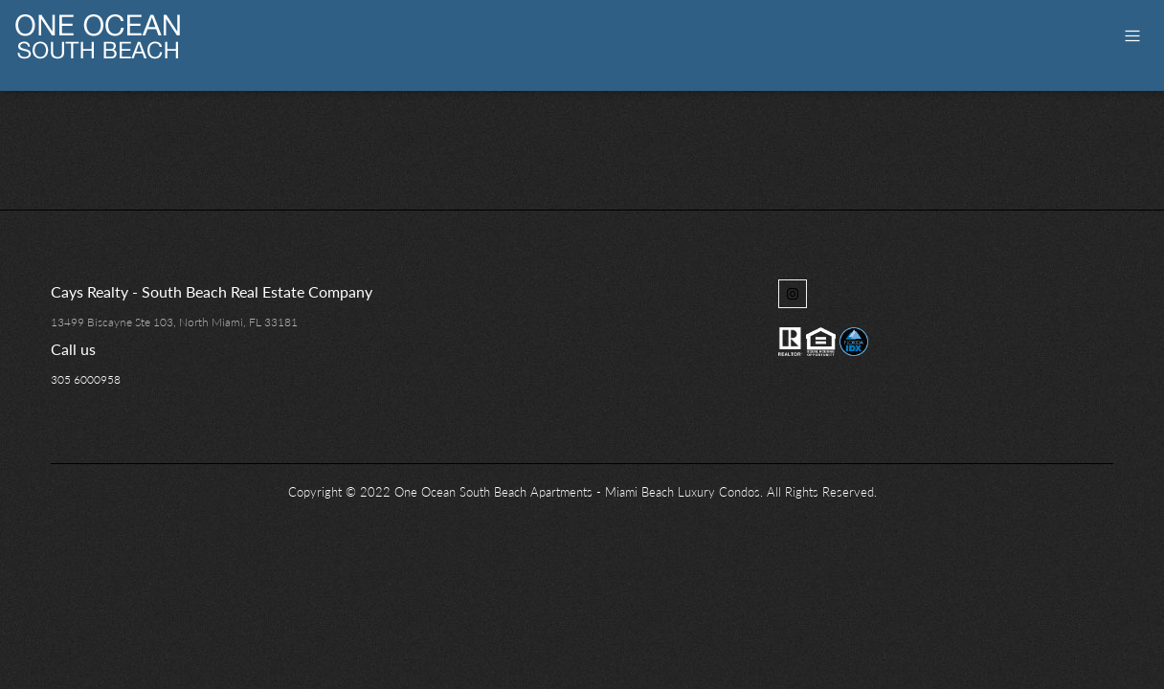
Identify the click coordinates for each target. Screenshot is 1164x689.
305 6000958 (86, 379)
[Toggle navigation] (1132, 36)
